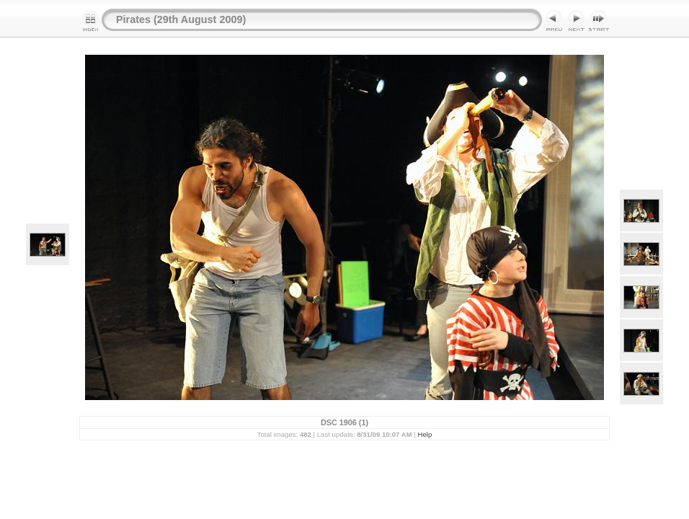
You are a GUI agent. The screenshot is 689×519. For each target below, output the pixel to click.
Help (425, 434)
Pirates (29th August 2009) (181, 19)
